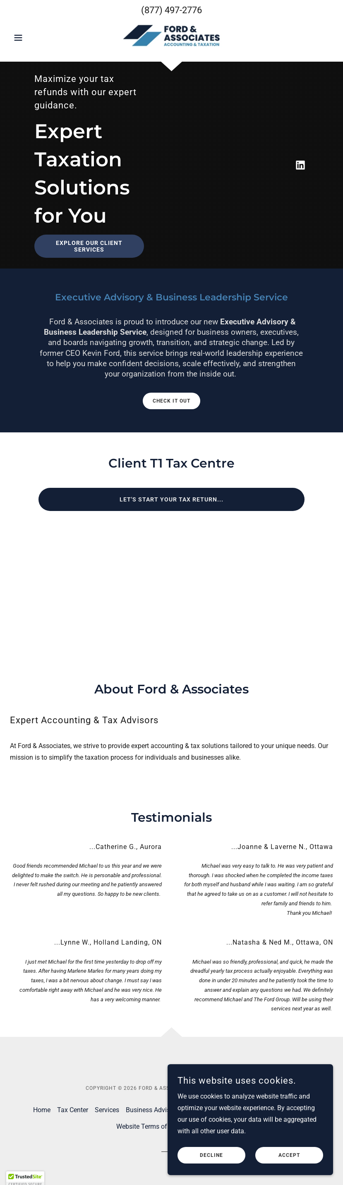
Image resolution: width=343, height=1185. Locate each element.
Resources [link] (259, 1110)
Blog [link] (230, 1110)
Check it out (171, 401)
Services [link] (107, 1110)
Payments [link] (295, 1110)
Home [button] (41, 1110)
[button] (34, 37)
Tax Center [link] (72, 1110)
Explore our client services (89, 246)
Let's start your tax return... (171, 499)
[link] (171, 36)
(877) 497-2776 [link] (171, 10)
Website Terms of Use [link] (148, 1126)
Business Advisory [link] (152, 1110)
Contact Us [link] (202, 1110)
